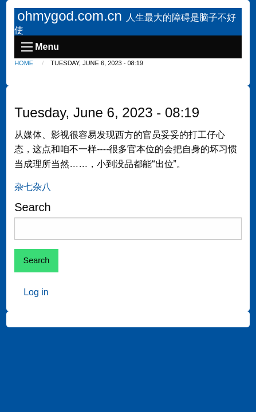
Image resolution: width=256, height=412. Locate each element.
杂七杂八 (32, 187)
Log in (36, 292)
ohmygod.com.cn (71, 15)
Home (23, 63)
